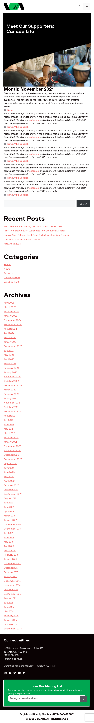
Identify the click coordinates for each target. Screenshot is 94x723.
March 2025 (10, 307)
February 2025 (11, 311)
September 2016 (13, 593)
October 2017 (11, 567)
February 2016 (11, 615)
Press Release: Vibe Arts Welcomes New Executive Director (34, 230)
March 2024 (10, 337)
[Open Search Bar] (79, 6)
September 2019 (13, 493)
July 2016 (8, 602)
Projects (8, 273)
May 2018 (8, 541)
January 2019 (10, 520)
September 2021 (13, 411)
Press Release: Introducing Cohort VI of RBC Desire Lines (33, 226)
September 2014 (13, 628)
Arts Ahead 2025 (12, 243)
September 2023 (13, 346)
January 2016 (10, 619)
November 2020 (12, 450)
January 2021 (10, 441)
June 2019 (9, 506)
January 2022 (10, 398)
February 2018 (11, 554)
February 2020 (11, 485)
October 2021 (11, 407)
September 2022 (13, 385)
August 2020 (10, 463)
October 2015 (11, 624)
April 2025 (9, 302)
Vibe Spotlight (21, 126)
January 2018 (10, 559)
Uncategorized (12, 277)
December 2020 (12, 446)
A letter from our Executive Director (22, 239)
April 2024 (9, 333)
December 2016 (12, 580)
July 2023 (8, 350)
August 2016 (10, 598)
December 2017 (12, 563)
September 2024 (13, 324)
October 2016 (11, 589)
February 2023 (11, 367)
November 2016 (12, 585)
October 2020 (11, 454)
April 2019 (9, 511)
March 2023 (10, 363)
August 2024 (10, 328)
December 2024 (12, 320)
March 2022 (10, 389)
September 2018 (13, 528)
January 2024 (10, 341)
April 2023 (9, 359)
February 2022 (11, 393)
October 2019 (11, 489)
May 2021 (8, 428)
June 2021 (9, 424)
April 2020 (9, 480)
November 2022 (12, 376)
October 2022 (11, 380)
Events (7, 264)
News (10, 110)
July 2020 (9, 467)
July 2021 (8, 420)
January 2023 (10, 372)
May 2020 (9, 476)
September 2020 (13, 459)
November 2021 (12, 402)
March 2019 (10, 515)
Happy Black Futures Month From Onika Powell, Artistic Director (37, 235)
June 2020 (9, 472)
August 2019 (10, 498)
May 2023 (9, 354)
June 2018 (9, 537)
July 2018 (8, 533)
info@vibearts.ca (13, 658)
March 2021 (10, 433)
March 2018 (10, 550)
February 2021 (11, 437)
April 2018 (9, 546)
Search (83, 203)
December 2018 (12, 524)
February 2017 (11, 572)
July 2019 (8, 502)
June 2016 (9, 606)
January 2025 (10, 315)
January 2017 (10, 576)
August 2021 (10, 415)
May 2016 (8, 611)
